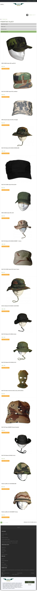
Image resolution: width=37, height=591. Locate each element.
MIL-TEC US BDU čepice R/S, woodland (9, 91)
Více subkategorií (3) (4, 31)
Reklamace (3, 549)
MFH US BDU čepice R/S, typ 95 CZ (9, 63)
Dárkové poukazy (4, 554)
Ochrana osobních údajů (6, 539)
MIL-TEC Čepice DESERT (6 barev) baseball (10, 427)
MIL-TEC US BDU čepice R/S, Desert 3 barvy (10, 269)
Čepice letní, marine (4, 24)
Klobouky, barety (3, 29)
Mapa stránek (4, 550)
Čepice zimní (3, 26)
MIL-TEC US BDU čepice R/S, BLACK (9, 184)
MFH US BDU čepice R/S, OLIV (8, 212)
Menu (2, 4)
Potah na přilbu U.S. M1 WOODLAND (9, 483)
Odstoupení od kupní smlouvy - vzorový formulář (9, 542)
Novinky (3, 562)
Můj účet (3, 558)
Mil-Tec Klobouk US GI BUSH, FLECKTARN (10, 305)
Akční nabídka (4, 564)
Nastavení (29, 584)
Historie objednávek (5, 560)
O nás (3, 535)
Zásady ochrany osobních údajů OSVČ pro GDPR (10, 541)
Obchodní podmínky (5, 537)
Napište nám (4, 547)
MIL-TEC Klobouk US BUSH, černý (8, 455)
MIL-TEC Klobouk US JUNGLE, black (9, 334)
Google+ (18, 527)
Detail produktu (5, 68)
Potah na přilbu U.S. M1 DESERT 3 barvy (10, 511)
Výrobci (3, 552)
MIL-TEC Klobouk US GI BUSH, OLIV (9, 362)
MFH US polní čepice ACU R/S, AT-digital (10, 119)
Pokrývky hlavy (4, 19)
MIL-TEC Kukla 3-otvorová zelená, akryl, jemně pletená (12, 390)
